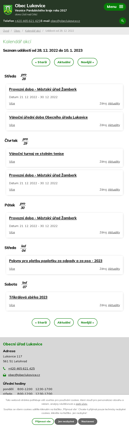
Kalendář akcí (33, 30)
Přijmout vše (43, 421)
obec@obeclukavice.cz (24, 375)
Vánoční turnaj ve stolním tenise (36, 153)
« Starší (41, 62)
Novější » (87, 62)
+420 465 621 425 (21, 368)
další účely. (82, 403)
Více (12, 103)
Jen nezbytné (66, 421)
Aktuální (63, 62)
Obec (17, 30)
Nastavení (87, 421)
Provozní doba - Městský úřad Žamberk (43, 89)
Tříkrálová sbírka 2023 (28, 297)
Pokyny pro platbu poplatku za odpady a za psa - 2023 (55, 260)
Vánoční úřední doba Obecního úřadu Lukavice (48, 117)
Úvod (6, 30)
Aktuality (114, 103)
